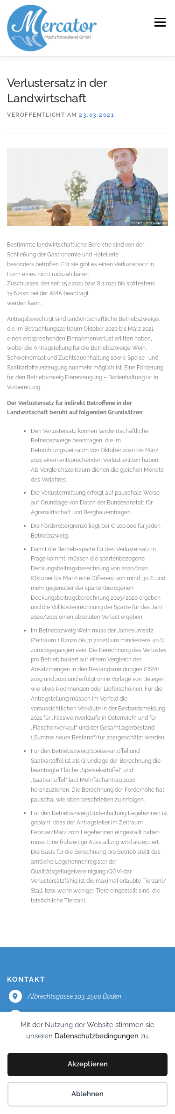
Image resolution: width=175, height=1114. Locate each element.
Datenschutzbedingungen (97, 1036)
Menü (159, 22)
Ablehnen (87, 1094)
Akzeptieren (88, 1064)
